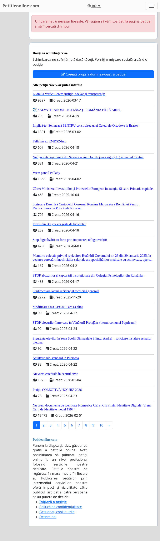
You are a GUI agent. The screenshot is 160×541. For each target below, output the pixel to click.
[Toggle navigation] (152, 6)
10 (101, 425)
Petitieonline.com (20, 6)
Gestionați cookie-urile (57, 512)
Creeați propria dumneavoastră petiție (93, 74)
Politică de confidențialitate (60, 507)
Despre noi (47, 517)
